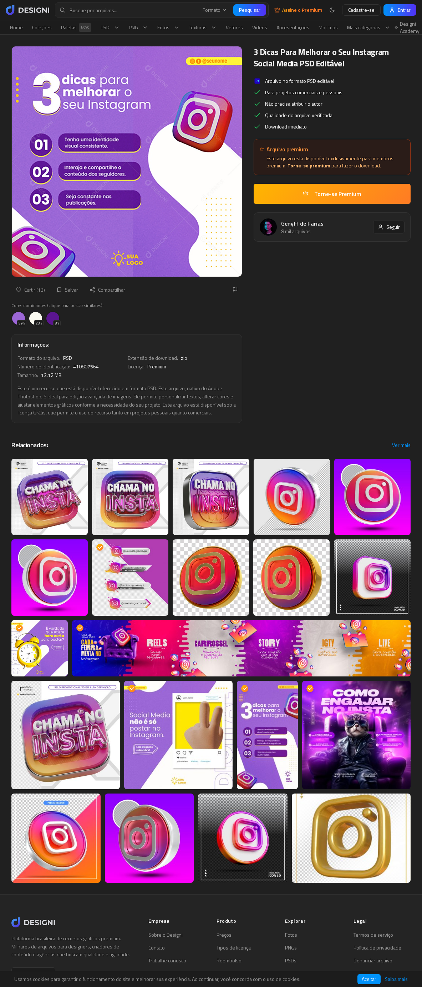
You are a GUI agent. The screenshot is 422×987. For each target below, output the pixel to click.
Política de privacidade (377, 947)
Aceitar (369, 979)
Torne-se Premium (332, 194)
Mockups (328, 27)
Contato (156, 947)
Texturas (203, 27)
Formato (215, 10)
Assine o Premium (298, 10)
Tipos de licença (234, 947)
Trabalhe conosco (167, 960)
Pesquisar (249, 10)
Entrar (400, 10)
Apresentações (292, 27)
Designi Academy (407, 27)
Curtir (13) (30, 289)
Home (16, 27)
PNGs (291, 947)
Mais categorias (368, 27)
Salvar (67, 289)
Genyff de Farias (302, 223)
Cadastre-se (361, 10)
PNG (138, 27)
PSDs (290, 960)
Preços (224, 934)
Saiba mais (396, 979)
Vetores (234, 27)
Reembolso (229, 960)
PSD (110, 27)
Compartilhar (107, 289)
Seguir (389, 227)
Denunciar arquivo (373, 960)
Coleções (42, 27)
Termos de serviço (373, 934)
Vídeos (259, 27)
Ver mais (401, 445)
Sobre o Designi (165, 934)
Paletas (76, 27)
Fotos (168, 27)
